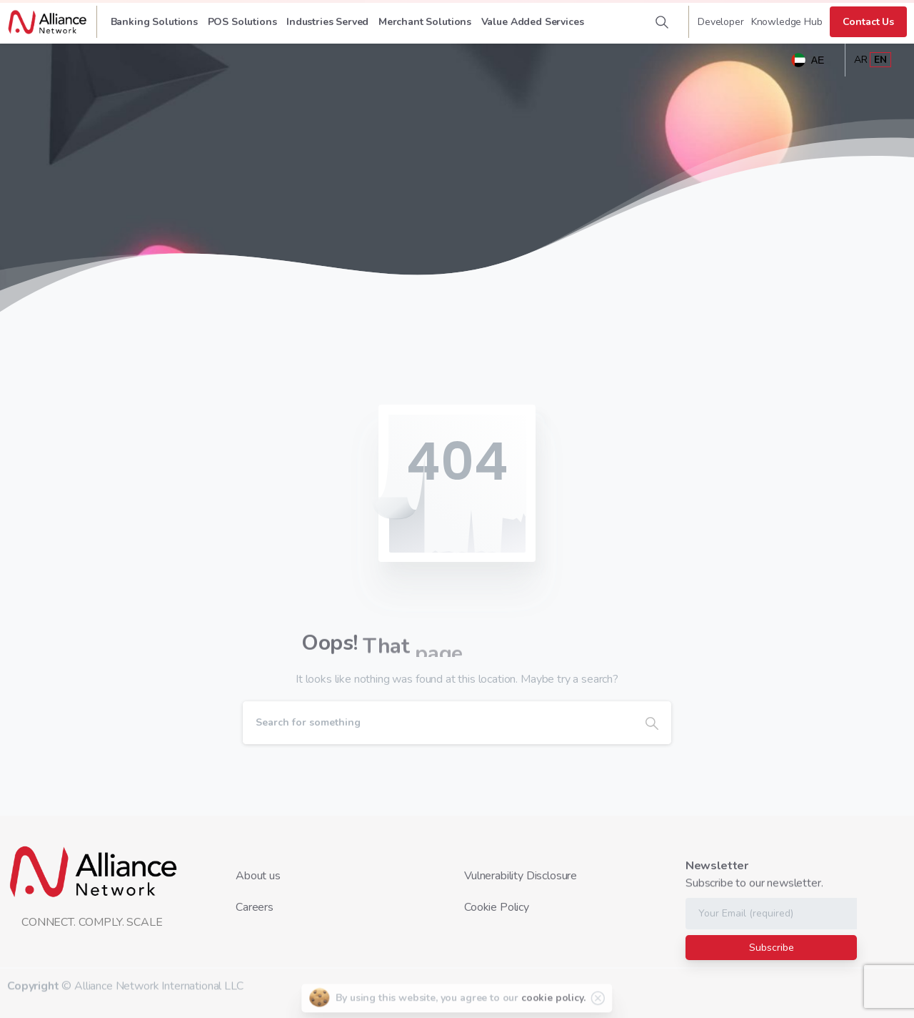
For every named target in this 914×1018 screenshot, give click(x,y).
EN (880, 59)
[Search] (438, 722)
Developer (721, 22)
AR (861, 59)
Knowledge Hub (787, 22)
